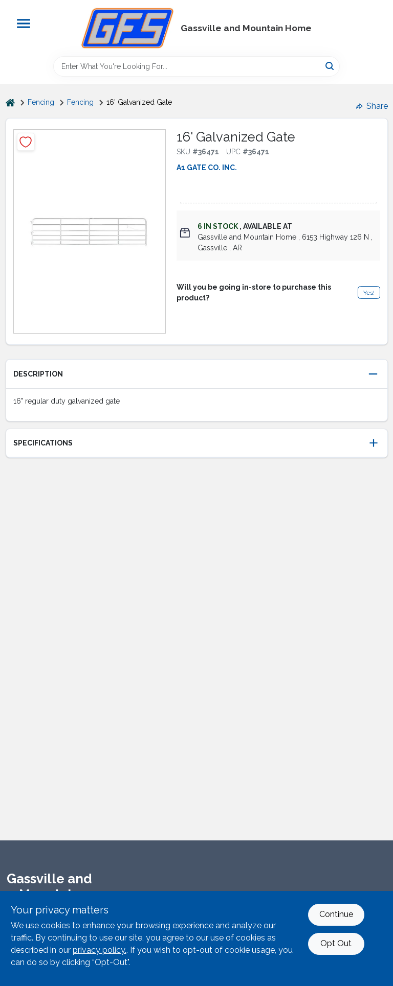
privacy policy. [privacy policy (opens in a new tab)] (99, 950)
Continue (336, 914)
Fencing (41, 102)
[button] (196, 374)
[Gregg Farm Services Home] (127, 28)
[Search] (330, 65)
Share (372, 106)
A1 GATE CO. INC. (207, 167)
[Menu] (23, 23)
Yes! (369, 292)
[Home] (10, 102)
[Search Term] (196, 66)
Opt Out (336, 943)
